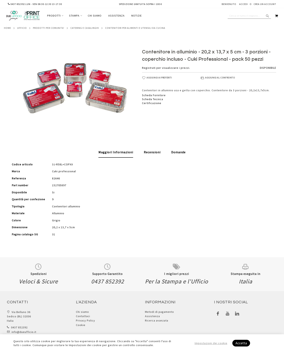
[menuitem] (55, 15)
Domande (178, 152)
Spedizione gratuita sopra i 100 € (140, 4)
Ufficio (22, 27)
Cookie (80, 325)
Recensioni (152, 152)
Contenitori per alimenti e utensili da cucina (135, 27)
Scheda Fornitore (154, 95)
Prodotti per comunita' (48, 27)
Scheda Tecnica (152, 99)
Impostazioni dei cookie (211, 343)
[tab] (115, 152)
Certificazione (151, 103)
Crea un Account (265, 4)
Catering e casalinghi (84, 27)
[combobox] (249, 16)
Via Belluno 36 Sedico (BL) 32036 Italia (19, 316)
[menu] (94, 15)
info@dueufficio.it (24, 332)
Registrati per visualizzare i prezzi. (166, 68)
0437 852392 (19, 327)
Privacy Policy (85, 320)
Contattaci (83, 316)
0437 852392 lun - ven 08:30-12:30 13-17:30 (35, 4)
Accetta (241, 343)
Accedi (243, 4)
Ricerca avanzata (156, 320)
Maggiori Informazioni (115, 152)
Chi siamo (82, 312)
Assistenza (152, 316)
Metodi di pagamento (159, 312)
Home (7, 27)
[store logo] (23, 16)
